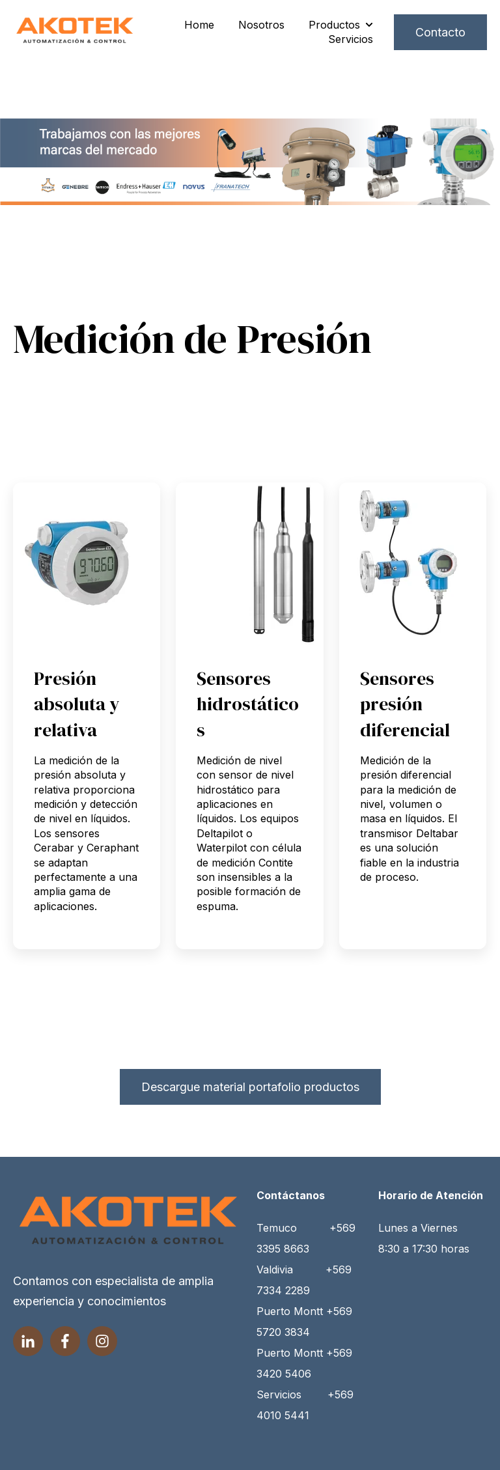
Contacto (440, 32)
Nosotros (261, 24)
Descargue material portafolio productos (250, 1087)
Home (199, 24)
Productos (334, 24)
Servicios (350, 39)
